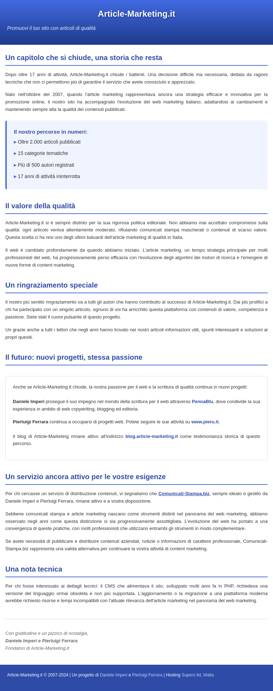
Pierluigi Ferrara (147, 675)
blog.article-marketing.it (151, 436)
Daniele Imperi (113, 675)
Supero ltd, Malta (198, 675)
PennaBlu (202, 401)
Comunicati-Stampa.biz (184, 493)
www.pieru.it (205, 421)
